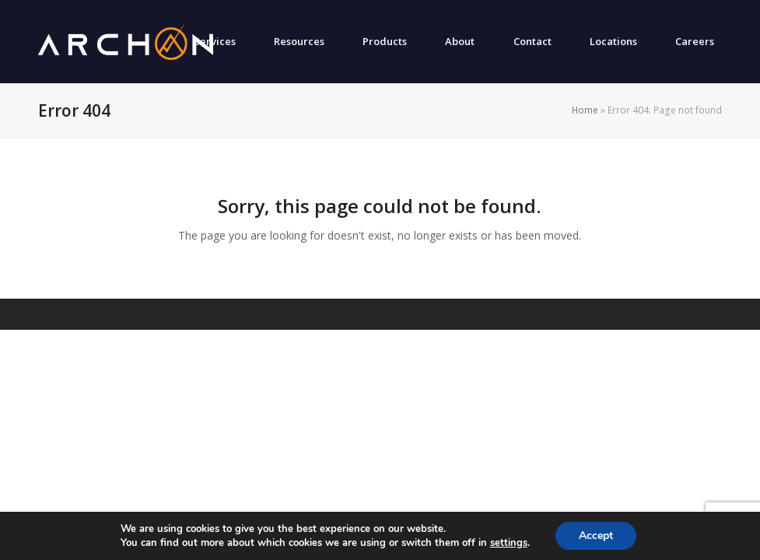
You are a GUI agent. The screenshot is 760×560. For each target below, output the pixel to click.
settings (508, 543)
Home (585, 110)
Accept (596, 535)
